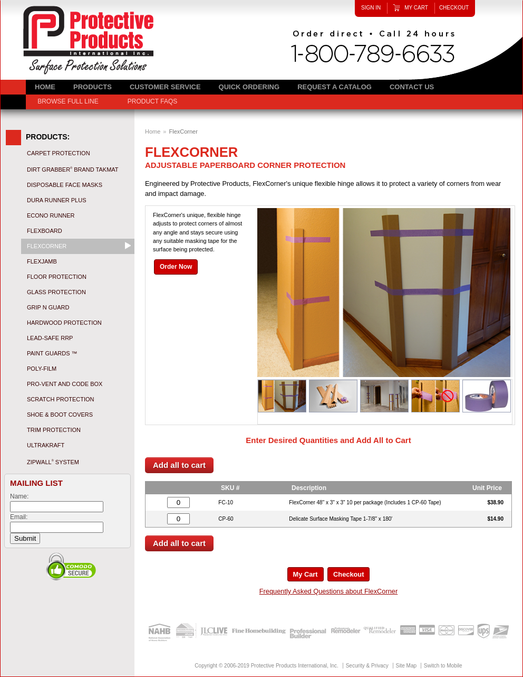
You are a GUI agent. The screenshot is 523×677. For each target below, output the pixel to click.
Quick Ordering (249, 87)
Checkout (454, 8)
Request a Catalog (334, 87)
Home (152, 131)
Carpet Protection (58, 153)
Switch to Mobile (443, 666)
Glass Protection (56, 292)
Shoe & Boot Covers (60, 414)
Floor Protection (56, 277)
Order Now (176, 266)
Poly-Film (41, 368)
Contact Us (412, 87)
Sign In (371, 8)
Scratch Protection (60, 399)
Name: (19, 496)
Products (92, 87)
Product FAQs (152, 101)
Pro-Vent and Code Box (64, 384)
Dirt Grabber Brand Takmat (73, 169)
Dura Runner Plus (56, 200)
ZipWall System (53, 462)
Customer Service (165, 87)
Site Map (406, 666)
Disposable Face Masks (64, 185)
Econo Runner (50, 215)
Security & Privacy (367, 666)
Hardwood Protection (64, 322)
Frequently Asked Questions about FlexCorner (328, 591)
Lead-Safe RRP (50, 338)
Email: (18, 517)
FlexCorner (46, 246)
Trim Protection (54, 430)
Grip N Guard (48, 307)
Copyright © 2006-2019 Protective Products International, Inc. (266, 666)
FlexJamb (42, 261)
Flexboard (44, 231)
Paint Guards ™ (52, 353)
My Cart (416, 8)
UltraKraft (45, 445)
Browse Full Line (68, 101)
